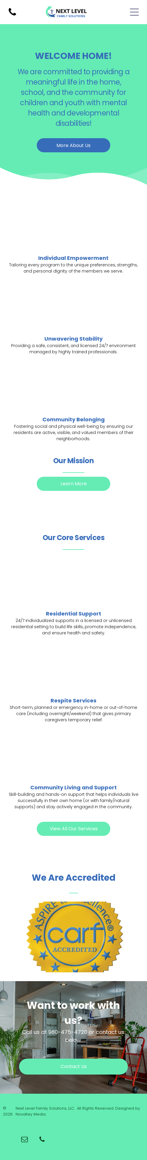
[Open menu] (134, 12)
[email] (25, 1140)
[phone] (42, 1140)
